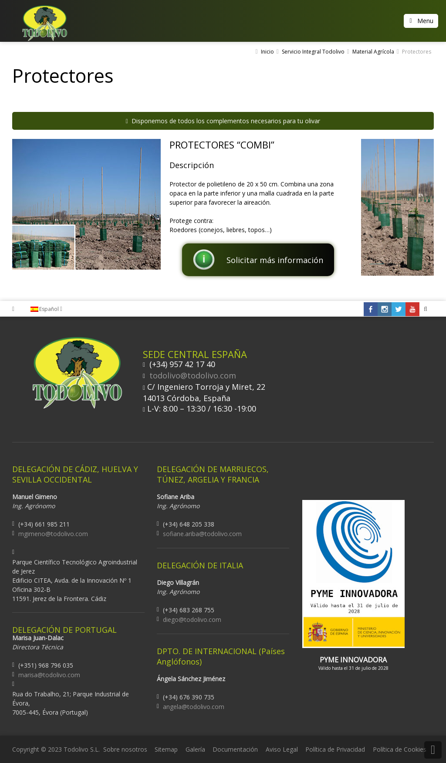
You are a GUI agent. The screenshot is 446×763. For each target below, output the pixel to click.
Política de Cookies (399, 749)
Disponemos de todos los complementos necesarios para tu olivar (223, 121)
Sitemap (166, 749)
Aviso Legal (282, 749)
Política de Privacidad (335, 749)
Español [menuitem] (49, 309)
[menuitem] (50, 309)
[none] (50, 309)
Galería (195, 749)
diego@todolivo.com (192, 619)
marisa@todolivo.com (49, 675)
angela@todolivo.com (193, 706)
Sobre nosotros (125, 749)
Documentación (235, 749)
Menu (425, 21)
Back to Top (433, 750)
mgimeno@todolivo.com (53, 534)
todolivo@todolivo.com (192, 375)
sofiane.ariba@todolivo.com (202, 534)
